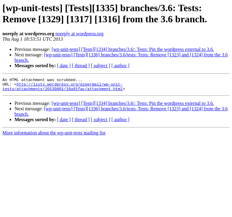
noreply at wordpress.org (79, 33)
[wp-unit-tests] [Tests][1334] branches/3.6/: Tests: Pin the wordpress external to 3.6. (133, 49)
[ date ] (64, 65)
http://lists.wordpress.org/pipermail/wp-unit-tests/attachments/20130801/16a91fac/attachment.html (62, 88)
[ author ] (120, 65)
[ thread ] (81, 65)
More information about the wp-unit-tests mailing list (53, 135)
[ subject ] (100, 65)
